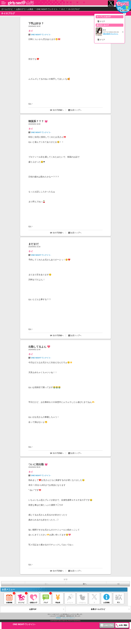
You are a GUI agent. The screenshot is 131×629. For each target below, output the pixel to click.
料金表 (57, 598)
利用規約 (58, 618)
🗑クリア (101, 21)
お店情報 (106, 598)
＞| (118, 584)
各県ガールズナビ (98, 609)
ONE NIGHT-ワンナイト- (41, 35)
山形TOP (32, 609)
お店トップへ (76, 110)
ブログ (45, 598)
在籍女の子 (33, 598)
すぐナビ (21, 598)
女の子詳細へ (58, 110)
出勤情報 (9, 598)
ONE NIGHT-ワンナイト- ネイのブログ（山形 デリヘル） (24, 6)
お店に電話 (123, 625)
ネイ (30, 31)
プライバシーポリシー (68, 618)
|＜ (13, 584)
